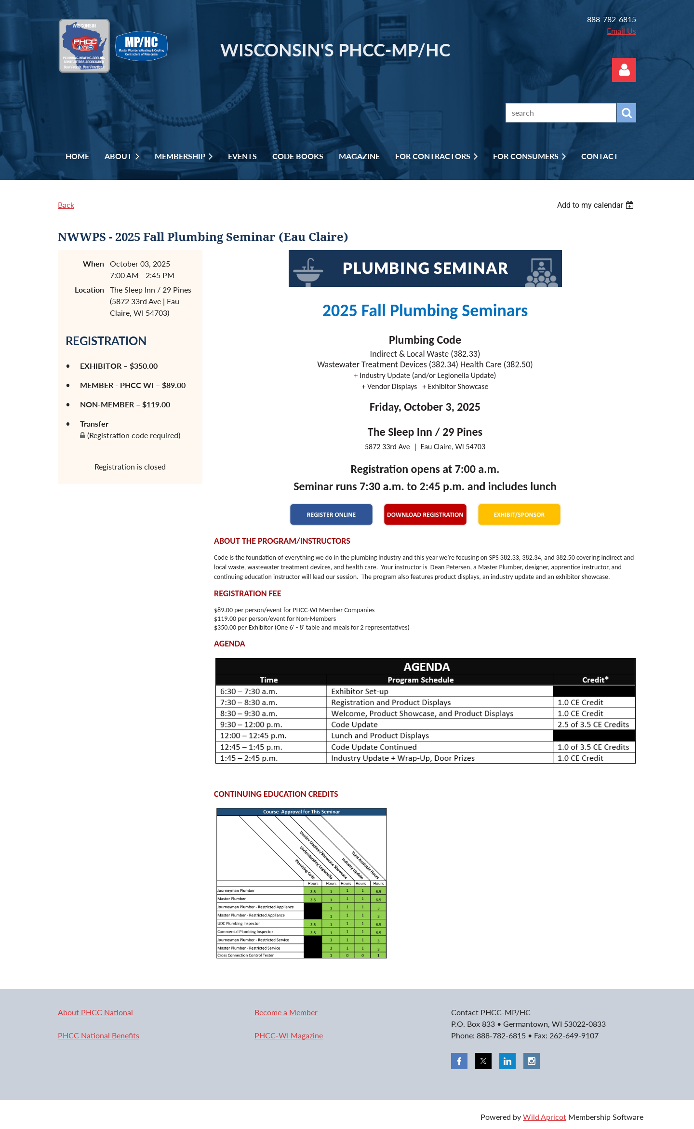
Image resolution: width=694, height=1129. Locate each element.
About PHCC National (95, 1012)
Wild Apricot (544, 1116)
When (93, 263)
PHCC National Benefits (98, 1035)
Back (66, 204)
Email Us (621, 30)
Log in (624, 70)
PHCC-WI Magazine (288, 1035)
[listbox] (596, 205)
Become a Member (286, 1012)
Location (89, 289)
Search (626, 112)
